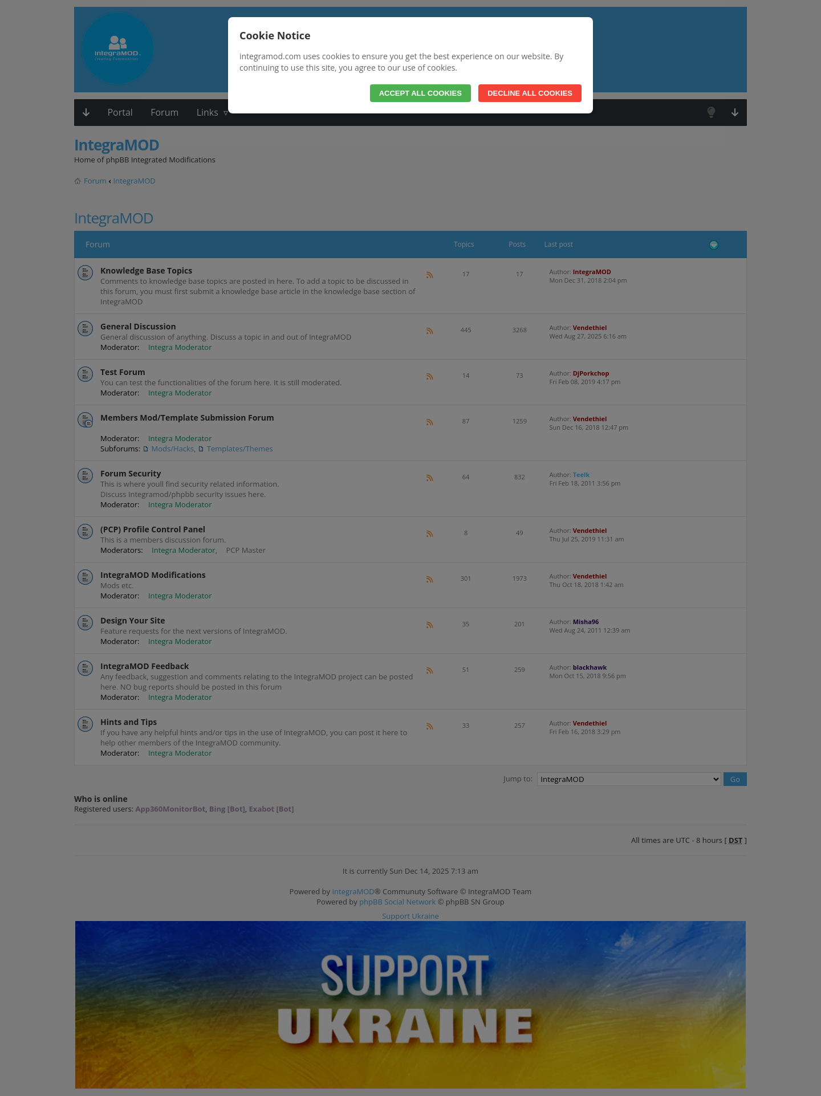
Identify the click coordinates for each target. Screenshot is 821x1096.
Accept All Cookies (420, 93)
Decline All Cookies (529, 93)
